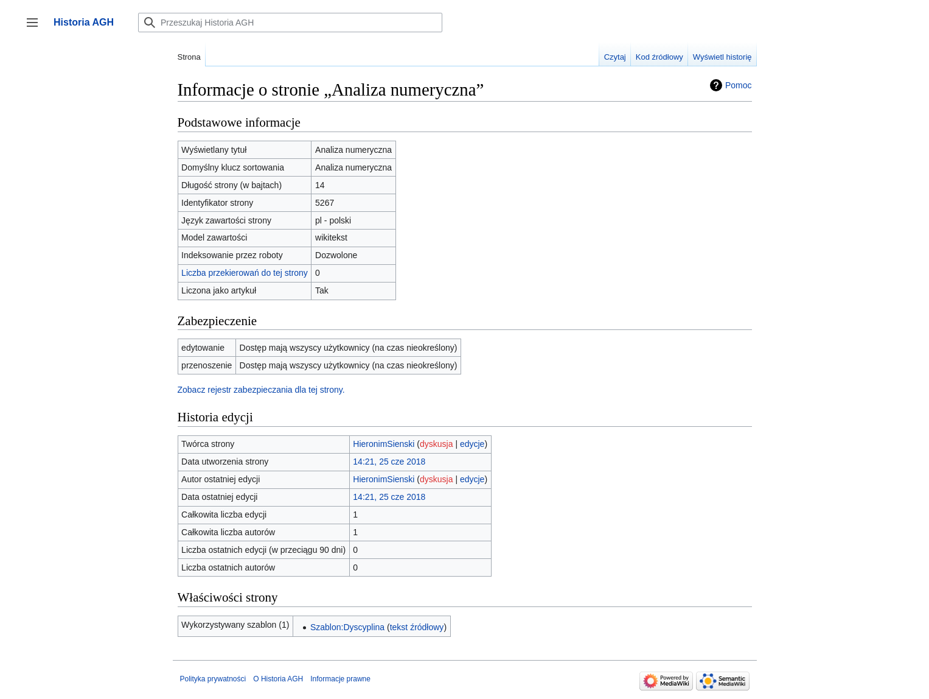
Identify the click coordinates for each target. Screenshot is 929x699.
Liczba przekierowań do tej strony (244, 273)
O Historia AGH (278, 679)
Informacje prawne (340, 679)
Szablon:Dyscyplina (347, 627)
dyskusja (436, 444)
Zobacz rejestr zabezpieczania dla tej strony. (261, 390)
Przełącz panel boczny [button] (36, 28)
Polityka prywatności (213, 679)
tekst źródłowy (417, 627)
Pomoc (738, 85)
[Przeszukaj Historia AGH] (290, 22)
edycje (472, 444)
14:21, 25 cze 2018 (389, 461)
